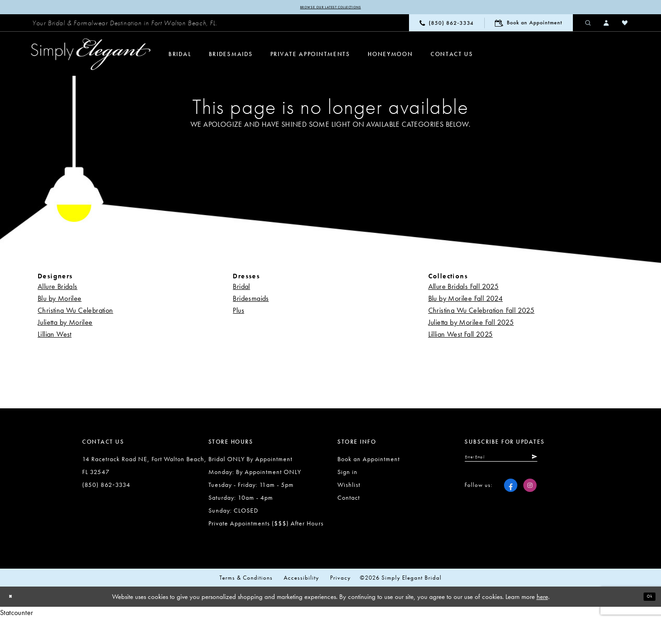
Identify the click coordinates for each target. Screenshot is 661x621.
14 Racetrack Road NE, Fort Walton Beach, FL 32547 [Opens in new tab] (144, 467)
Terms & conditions (246, 579)
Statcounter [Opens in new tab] (16, 615)
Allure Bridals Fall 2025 (463, 288)
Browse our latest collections (330, 8)
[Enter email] (523, 461)
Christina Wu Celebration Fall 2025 (481, 312)
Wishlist (348, 486)
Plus (238, 312)
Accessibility (301, 579)
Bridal (241, 288)
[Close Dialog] (14, 599)
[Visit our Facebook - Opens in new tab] (510, 492)
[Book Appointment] (528, 25)
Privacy (340, 579)
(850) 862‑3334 (106, 486)
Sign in (347, 473)
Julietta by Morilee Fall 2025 (471, 324)
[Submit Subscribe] (574, 461)
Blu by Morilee (60, 300)
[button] (607, 25)
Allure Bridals (58, 288)
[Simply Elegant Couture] (91, 56)
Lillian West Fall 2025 (460, 336)
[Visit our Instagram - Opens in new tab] (530, 492)
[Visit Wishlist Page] (625, 25)
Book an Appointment (368, 461)
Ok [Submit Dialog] (646, 598)
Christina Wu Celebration (75, 312)
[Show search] (588, 25)
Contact (348, 499)
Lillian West (55, 336)
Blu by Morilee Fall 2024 (465, 300)
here (542, 598)
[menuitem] (125, 25)
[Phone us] (446, 25)
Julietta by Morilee (65, 324)
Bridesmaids (251, 300)
